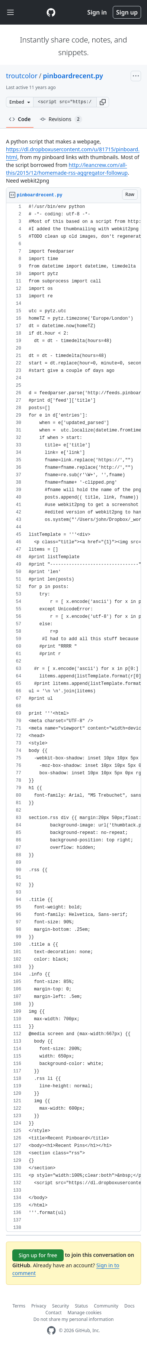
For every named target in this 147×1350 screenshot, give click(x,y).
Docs (129, 1306)
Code (20, 119)
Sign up (127, 12)
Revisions (61, 119)
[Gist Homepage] (51, 12)
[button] (102, 102)
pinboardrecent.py (73, 75)
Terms (19, 1306)
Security (60, 1306)
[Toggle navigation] (10, 12)
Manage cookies (85, 1312)
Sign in (97, 12)
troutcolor (22, 75)
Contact (53, 1312)
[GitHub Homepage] (51, 1330)
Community (106, 1306)
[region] (73, 717)
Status (81, 1306)
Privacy (38, 1306)
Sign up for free (38, 1255)
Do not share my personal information (73, 1319)
